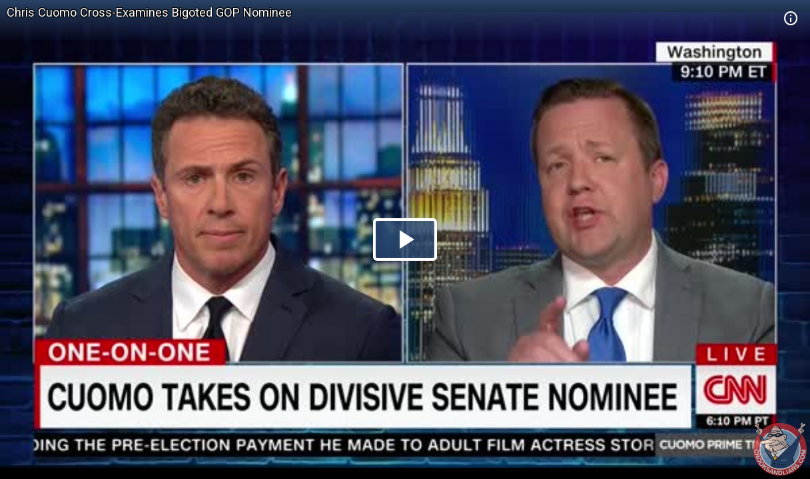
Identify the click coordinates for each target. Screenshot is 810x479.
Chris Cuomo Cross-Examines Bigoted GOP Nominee (149, 12)
